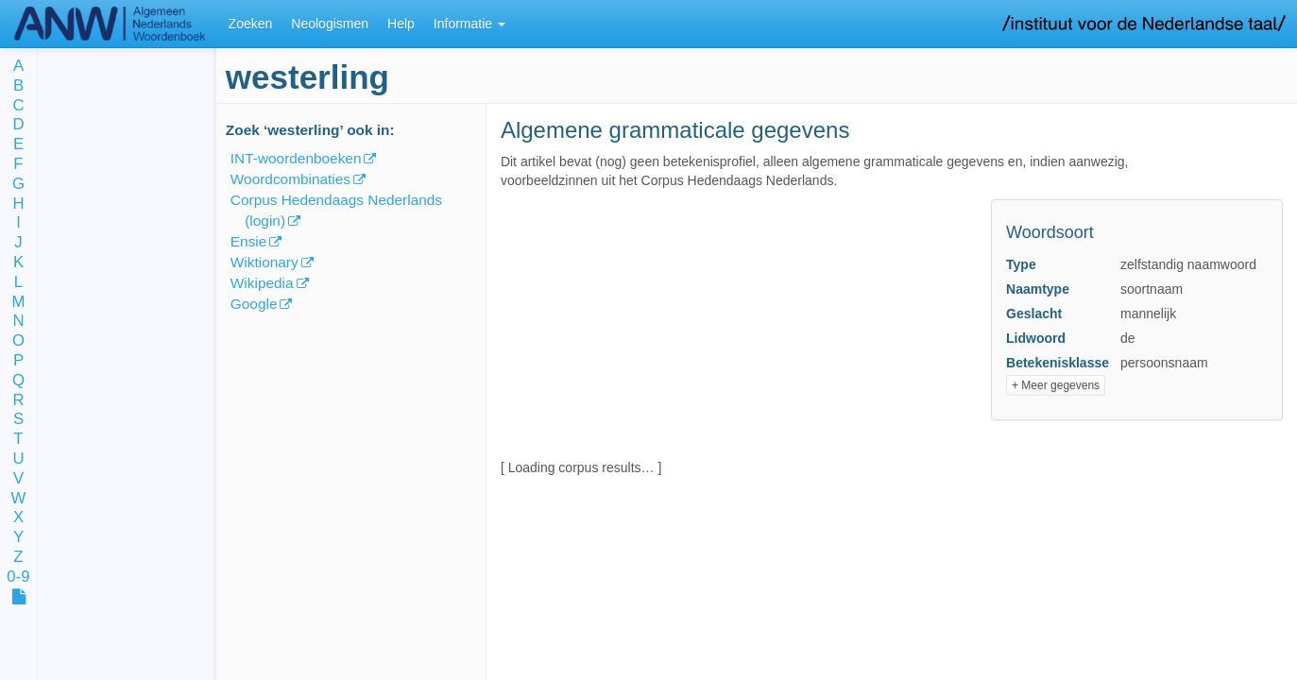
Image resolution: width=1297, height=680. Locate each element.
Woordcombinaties (290, 179)
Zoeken (251, 23)
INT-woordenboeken (296, 158)
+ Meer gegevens (1056, 385)
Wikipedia (262, 283)
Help (401, 23)
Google (254, 304)
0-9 (18, 578)
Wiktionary (264, 262)
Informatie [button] (469, 23)
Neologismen (329, 23)
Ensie (248, 241)
